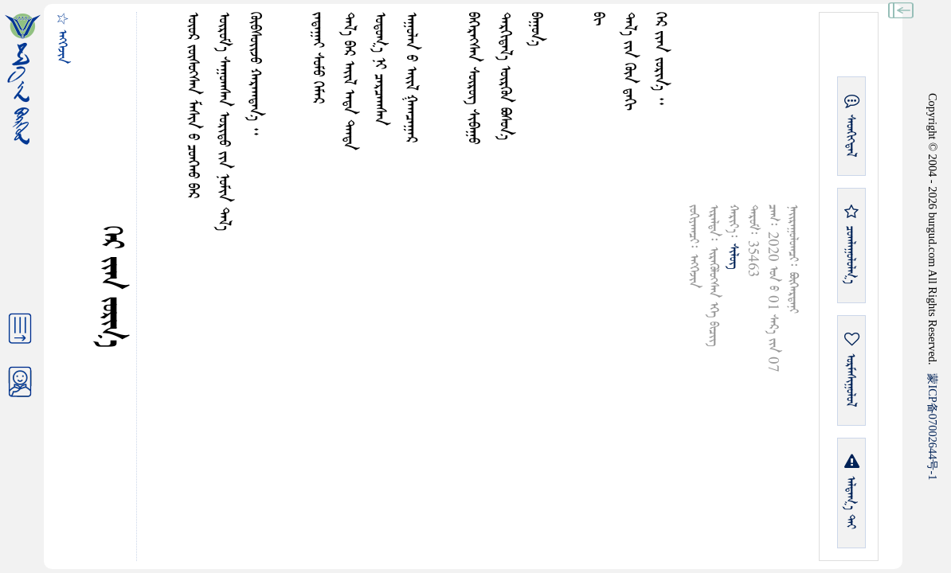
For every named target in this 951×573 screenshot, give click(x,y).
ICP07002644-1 (932, 426)
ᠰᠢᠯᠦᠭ (733, 256)
